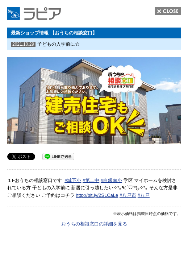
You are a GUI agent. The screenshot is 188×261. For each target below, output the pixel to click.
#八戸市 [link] (128, 195)
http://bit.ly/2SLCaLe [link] (97, 195)
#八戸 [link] (144, 195)
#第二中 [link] (91, 180)
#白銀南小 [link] (111, 180)
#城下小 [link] (72, 180)
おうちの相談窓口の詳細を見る (94, 224)
